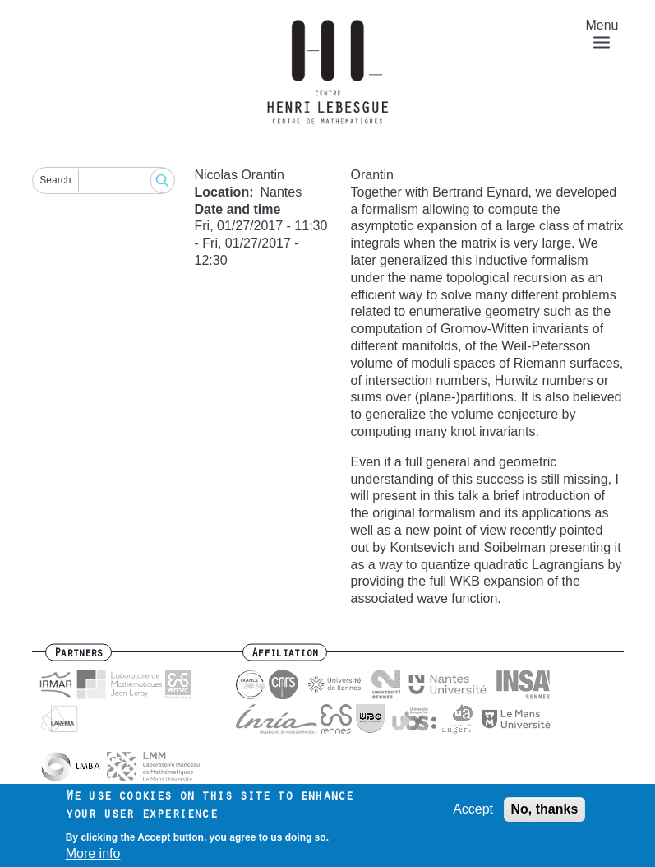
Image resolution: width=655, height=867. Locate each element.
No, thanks (545, 814)
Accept (473, 814)
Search (55, 180)
